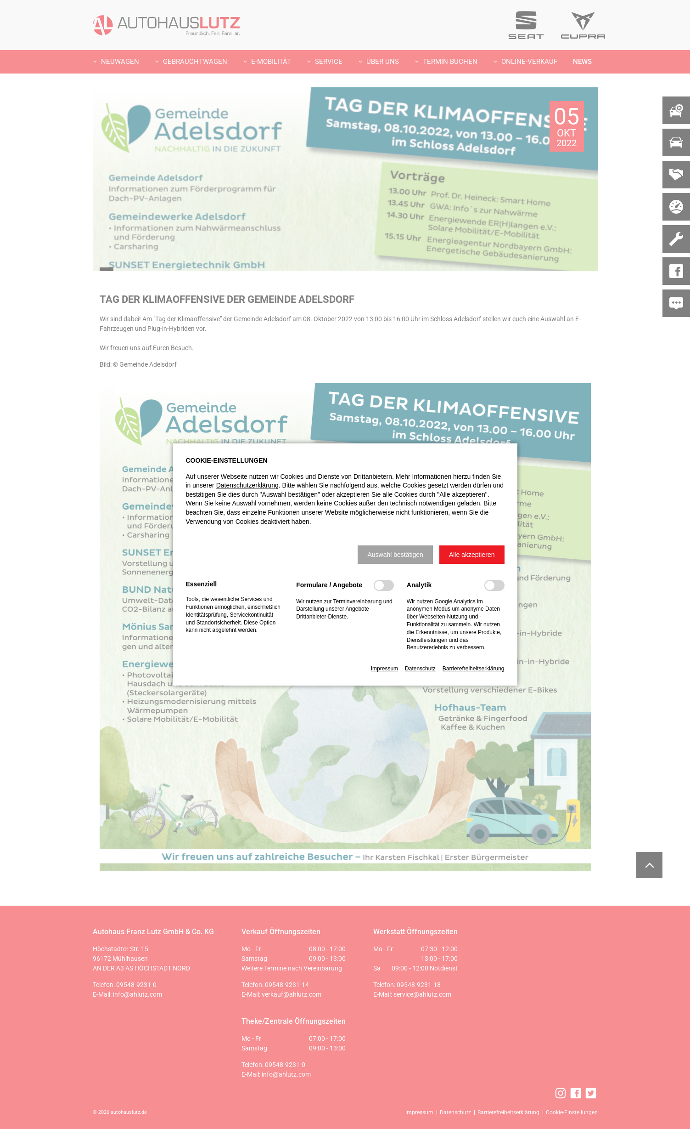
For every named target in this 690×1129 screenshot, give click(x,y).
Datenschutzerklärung (247, 485)
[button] (395, 554)
